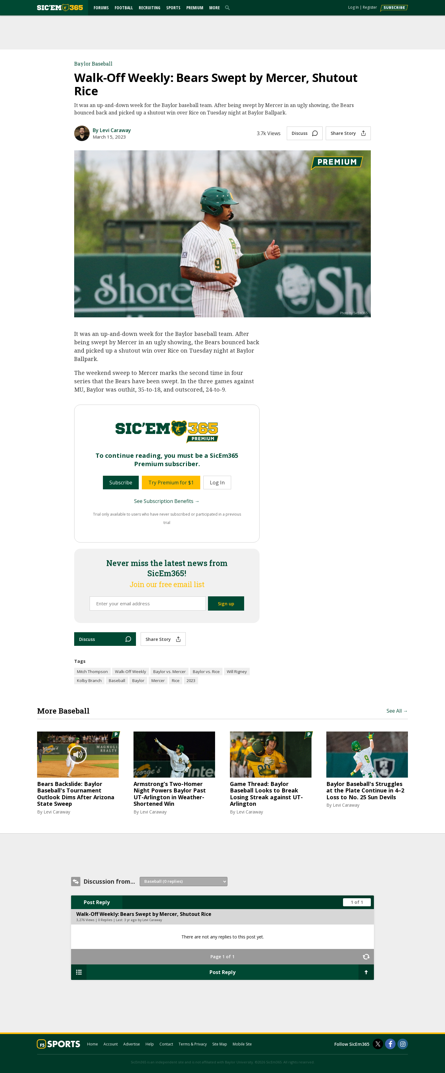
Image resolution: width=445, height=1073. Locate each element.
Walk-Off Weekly (130, 671)
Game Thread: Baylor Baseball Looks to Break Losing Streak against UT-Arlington (266, 794)
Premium (194, 8)
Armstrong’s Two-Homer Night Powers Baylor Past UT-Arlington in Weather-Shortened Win (170, 794)
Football (124, 8)
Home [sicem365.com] (92, 1044)
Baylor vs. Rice (206, 671)
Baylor (138, 680)
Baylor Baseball (93, 63)
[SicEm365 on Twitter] (378, 1044)
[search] (228, 7)
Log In (353, 7)
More (214, 8)
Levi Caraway (57, 812)
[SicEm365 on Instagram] (402, 1044)
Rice (176, 680)
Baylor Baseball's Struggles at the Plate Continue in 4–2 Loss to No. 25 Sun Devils (365, 791)
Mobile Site (242, 1044)
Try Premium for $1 (171, 482)
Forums (101, 8)
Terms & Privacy (193, 1044)
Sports (173, 8)
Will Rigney (237, 671)
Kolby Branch (89, 680)
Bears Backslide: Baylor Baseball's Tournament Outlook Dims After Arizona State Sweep (75, 794)
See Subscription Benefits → (167, 501)
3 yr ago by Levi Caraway (143, 920)
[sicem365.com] (60, 7)
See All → (397, 710)
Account (111, 1044)
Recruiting (149, 8)
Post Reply (97, 902)
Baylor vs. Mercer (169, 671)
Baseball (117, 680)
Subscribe (120, 482)
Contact (166, 1044)
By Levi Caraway (112, 130)
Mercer (158, 680)
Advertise (131, 1044)
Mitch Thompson (92, 671)
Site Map (219, 1044)
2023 (191, 680)
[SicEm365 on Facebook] (390, 1044)
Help (150, 1044)
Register (370, 7)
